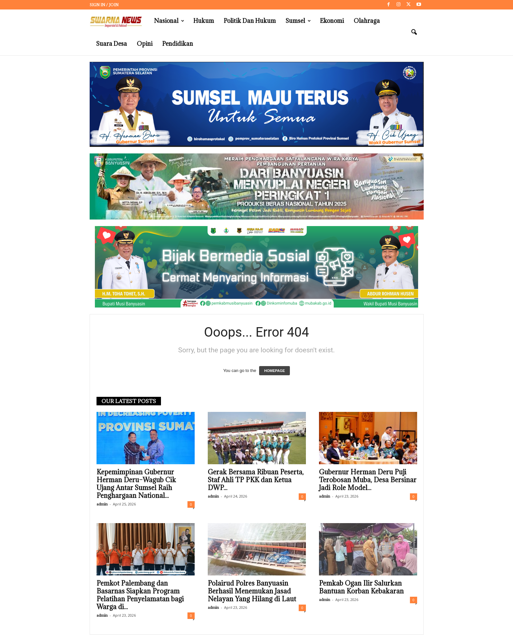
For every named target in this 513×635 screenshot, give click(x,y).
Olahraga (367, 21)
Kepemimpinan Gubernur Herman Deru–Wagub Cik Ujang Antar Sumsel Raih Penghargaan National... (136, 484)
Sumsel (298, 20)
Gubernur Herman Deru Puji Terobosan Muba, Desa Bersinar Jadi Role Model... (367, 480)
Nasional (169, 20)
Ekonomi (332, 21)
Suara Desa (111, 43)
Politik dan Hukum (250, 21)
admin (102, 504)
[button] (414, 32)
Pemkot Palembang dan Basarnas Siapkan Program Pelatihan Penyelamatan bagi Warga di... (140, 595)
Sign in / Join (104, 4)
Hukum (203, 21)
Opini (144, 43)
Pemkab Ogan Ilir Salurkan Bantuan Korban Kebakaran (361, 587)
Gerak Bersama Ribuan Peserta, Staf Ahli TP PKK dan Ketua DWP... (256, 480)
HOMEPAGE (274, 371)
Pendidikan (177, 43)
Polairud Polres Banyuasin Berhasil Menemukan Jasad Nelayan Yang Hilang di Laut (252, 591)
